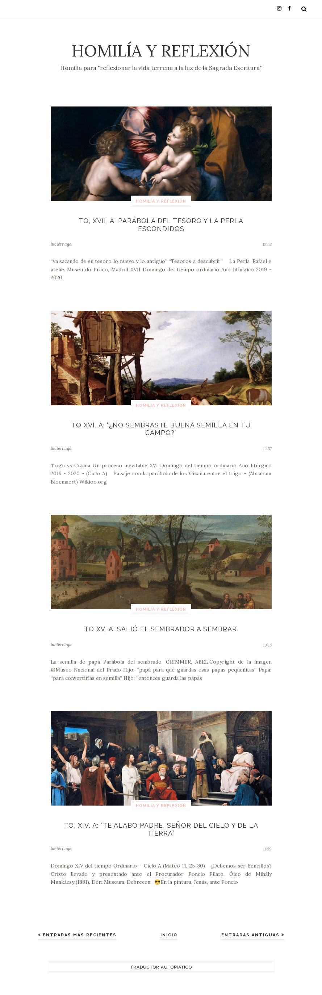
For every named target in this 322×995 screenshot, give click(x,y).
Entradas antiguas (251, 935)
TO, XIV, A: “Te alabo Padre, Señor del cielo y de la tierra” (161, 829)
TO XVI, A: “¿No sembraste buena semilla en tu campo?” (161, 429)
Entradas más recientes (79, 935)
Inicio (168, 935)
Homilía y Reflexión (161, 50)
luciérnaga (61, 244)
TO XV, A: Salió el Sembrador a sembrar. (161, 629)
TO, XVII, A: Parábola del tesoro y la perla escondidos (161, 225)
